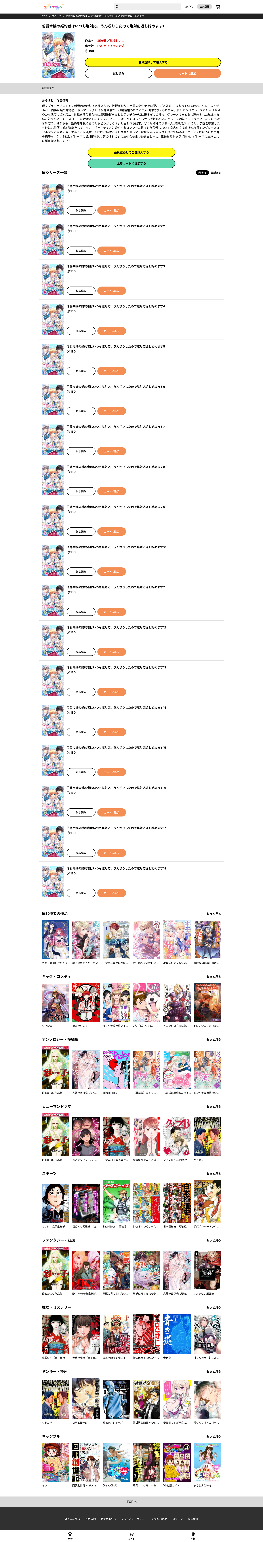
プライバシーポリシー (134, 1518)
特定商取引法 (108, 1518)
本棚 (193, 1538)
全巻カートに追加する (131, 163)
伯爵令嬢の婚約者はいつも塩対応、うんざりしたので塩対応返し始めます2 (116, 226)
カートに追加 (187, 73)
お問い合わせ (159, 1518)
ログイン (189, 6)
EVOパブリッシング (110, 46)
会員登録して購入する (153, 62)
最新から (216, 172)
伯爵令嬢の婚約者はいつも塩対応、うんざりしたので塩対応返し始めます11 (116, 587)
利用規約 (90, 1518)
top (44, 16)
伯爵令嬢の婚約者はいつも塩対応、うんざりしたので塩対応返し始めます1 (115, 186)
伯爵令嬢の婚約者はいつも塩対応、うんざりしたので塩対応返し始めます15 (116, 747)
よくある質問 (72, 1518)
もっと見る (213, 914)
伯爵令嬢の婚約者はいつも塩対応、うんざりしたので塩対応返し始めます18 (116, 868)
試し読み (118, 73)
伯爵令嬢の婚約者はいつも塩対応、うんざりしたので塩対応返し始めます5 (116, 346)
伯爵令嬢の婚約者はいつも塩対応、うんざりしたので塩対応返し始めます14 (116, 707)
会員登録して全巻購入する (131, 152)
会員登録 (204, 6)
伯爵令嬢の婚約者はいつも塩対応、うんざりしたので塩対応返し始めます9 (116, 507)
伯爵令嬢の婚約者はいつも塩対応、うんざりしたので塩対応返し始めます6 (116, 387)
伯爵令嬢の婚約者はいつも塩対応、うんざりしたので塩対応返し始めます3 (116, 266)
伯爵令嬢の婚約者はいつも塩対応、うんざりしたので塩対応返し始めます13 (116, 667)
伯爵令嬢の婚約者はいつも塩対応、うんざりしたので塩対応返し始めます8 (116, 467)
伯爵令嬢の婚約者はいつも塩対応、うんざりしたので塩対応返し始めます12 (116, 627)
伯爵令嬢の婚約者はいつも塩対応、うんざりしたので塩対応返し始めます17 (116, 828)
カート (131, 1538)
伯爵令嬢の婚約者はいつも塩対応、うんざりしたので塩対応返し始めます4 (116, 306)
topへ (132, 1502)
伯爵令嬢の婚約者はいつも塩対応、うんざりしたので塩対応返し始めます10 (116, 547)
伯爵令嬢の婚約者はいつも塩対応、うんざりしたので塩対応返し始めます (105, 16)
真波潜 (101, 41)
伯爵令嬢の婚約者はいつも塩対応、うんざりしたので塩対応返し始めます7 (116, 427)
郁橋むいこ (117, 41)
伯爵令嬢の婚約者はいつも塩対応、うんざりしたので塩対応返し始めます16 (116, 788)
